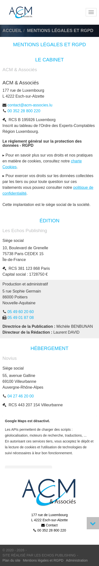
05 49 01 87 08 (21, 318)
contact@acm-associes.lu (30, 105)
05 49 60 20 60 (21, 312)
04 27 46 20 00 (21, 396)
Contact (51, 525)
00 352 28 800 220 (24, 111)
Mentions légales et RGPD (43, 560)
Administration (77, 560)
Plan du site (11, 560)
